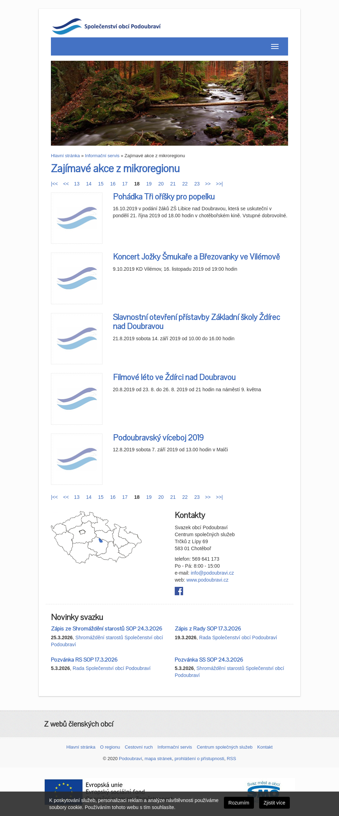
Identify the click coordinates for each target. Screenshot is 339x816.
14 (89, 184)
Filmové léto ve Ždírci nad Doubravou (174, 377)
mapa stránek (158, 758)
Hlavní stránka (65, 155)
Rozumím (238, 803)
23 (197, 184)
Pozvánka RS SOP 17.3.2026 (84, 660)
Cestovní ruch (139, 747)
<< (66, 184)
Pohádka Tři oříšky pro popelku (164, 196)
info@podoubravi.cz (212, 573)
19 (149, 184)
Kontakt (265, 747)
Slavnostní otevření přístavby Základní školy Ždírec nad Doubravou (196, 322)
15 (101, 184)
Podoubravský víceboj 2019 (158, 437)
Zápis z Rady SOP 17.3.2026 (208, 629)
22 (185, 184)
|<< (54, 184)
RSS (231, 758)
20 (161, 184)
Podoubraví (130, 758)
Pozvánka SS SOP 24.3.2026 (209, 660)
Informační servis (102, 155)
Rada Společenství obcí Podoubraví (238, 637)
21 (173, 184)
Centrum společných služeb (225, 747)
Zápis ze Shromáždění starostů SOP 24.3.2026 (106, 629)
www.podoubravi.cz (207, 580)
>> (208, 184)
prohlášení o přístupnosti (199, 758)
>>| (219, 184)
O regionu (110, 747)
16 (113, 184)
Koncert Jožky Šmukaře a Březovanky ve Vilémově (196, 257)
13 (77, 184)
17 (125, 184)
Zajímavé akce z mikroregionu (115, 169)
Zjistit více (274, 803)
